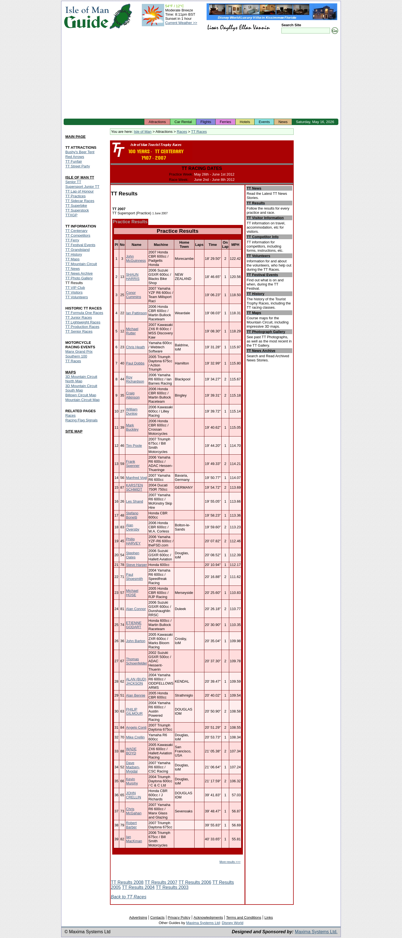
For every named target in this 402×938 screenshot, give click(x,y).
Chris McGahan (133, 811)
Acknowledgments (208, 917)
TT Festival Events (80, 245)
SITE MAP (73, 431)
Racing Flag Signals (81, 420)
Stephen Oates (132, 555)
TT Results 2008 (127, 882)
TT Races (199, 131)
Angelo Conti (136, 727)
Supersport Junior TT (82, 186)
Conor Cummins (133, 295)
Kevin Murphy (132, 781)
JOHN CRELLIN (133, 795)
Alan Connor (136, 609)
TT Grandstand (77, 250)
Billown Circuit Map (80, 395)
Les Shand (134, 501)
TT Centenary (76, 231)
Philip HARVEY (133, 541)
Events (264, 122)
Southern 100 (76, 356)
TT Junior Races (78, 317)
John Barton (135, 641)
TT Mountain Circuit (81, 264)
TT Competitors (77, 235)
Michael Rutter (132, 331)
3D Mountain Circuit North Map (81, 379)
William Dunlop (131, 411)
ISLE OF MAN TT (79, 177)
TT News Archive (79, 273)
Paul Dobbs (135, 363)
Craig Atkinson (133, 395)
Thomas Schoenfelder (136, 661)
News (283, 122)
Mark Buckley (132, 427)
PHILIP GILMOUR (134, 711)
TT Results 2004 (138, 887)
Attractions (157, 122)
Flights (205, 122)
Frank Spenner (132, 463)
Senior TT (73, 182)
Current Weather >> (181, 23)
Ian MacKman (134, 839)
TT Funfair (73, 161)
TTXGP (71, 215)
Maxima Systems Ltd (203, 923)
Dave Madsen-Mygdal (133, 767)
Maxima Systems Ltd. (316, 931)
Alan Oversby (132, 527)
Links (268, 917)
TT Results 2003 (172, 887)
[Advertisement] (201, 77)
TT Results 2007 (161, 882)
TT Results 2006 (195, 882)
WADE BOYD (131, 751)
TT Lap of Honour (79, 191)
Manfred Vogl (136, 478)
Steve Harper (136, 565)
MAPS (70, 372)
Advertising (138, 917)
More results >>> (229, 861)
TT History (73, 254)
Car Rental (183, 122)
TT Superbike (76, 205)
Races (182, 131)
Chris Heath (135, 347)
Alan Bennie (135, 695)
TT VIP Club (75, 288)
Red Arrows (74, 157)
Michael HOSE (132, 593)
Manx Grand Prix (79, 351)
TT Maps (72, 259)
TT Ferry (72, 240)
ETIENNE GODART (133, 625)
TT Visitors (74, 292)
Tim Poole (134, 445)
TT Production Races (82, 327)
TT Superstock (77, 210)
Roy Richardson (135, 379)
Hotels (245, 122)
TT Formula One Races (84, 313)
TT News (72, 269)
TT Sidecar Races (79, 201)
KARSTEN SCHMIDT (134, 487)
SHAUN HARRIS (132, 276)
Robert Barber (131, 825)
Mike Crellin (135, 737)
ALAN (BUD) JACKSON (136, 681)
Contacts (157, 917)
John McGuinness (136, 258)
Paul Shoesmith (134, 576)
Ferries (225, 122)
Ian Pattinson (136, 313)
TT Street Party (77, 166)
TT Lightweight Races (82, 322)
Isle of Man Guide (86, 16)
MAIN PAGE (75, 137)
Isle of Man (143, 131)
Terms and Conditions (243, 917)
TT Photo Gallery (79, 278)
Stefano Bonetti (132, 515)
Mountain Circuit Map (82, 400)
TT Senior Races (78, 331)
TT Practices (75, 196)
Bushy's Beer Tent (79, 152)
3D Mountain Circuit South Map (81, 388)
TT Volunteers (76, 297)
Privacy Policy (179, 917)
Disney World (232, 923)
